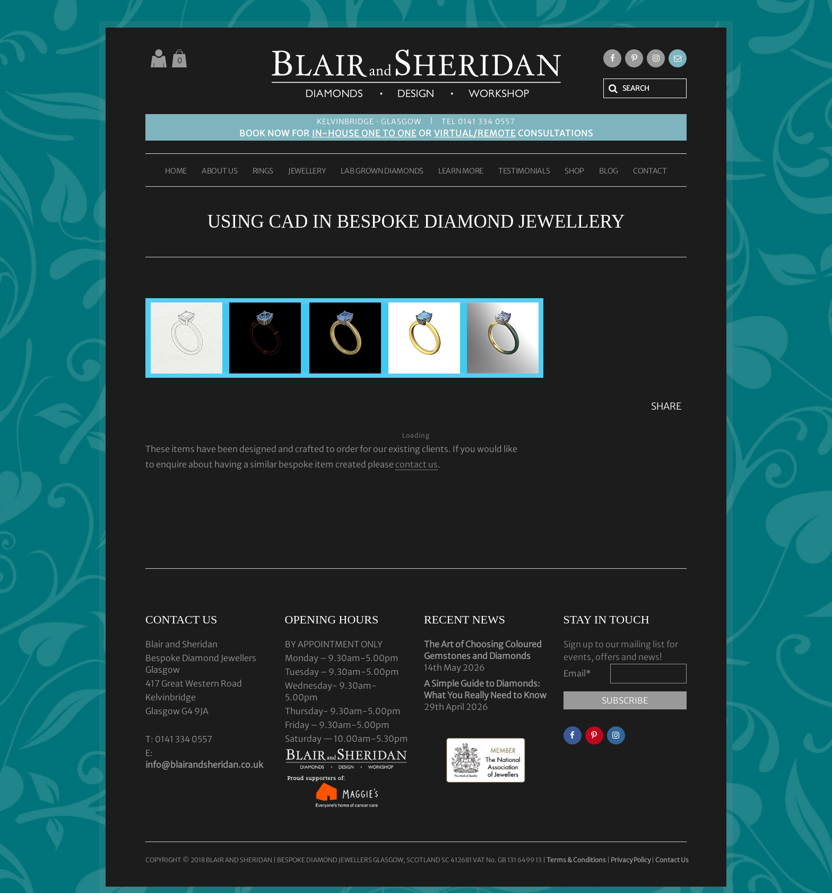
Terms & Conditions (577, 860)
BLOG (608, 171)
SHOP (574, 171)
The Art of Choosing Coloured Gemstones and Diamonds (483, 650)
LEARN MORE (460, 171)
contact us (416, 464)
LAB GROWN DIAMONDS (382, 171)
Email (577, 673)
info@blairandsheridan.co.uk (204, 764)
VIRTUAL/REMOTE (475, 133)
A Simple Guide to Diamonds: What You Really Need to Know (485, 689)
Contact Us (672, 860)
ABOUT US (220, 171)
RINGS (263, 171)
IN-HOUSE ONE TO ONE (364, 133)
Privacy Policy (631, 860)
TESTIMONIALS (524, 171)
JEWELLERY (307, 171)
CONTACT (650, 171)
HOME (176, 171)
